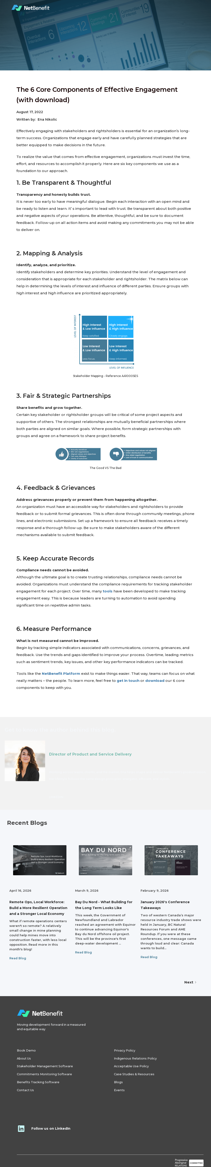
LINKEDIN (56, 797)
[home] (30, 8)
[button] (194, 8)
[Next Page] (191, 982)
